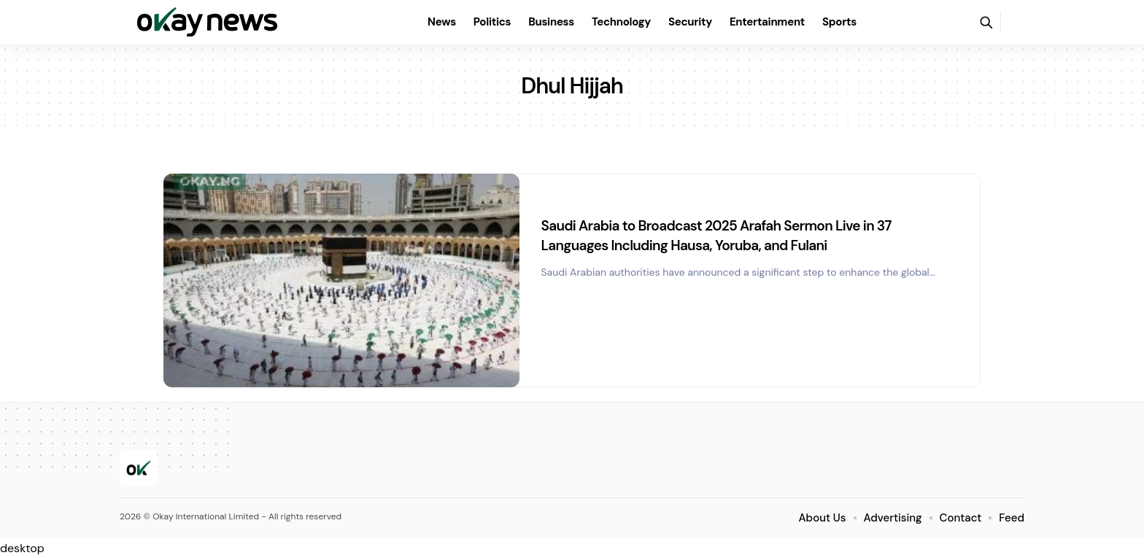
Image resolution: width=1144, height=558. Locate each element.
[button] (985, 22)
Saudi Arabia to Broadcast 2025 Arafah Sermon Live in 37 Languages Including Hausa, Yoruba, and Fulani (734, 235)
